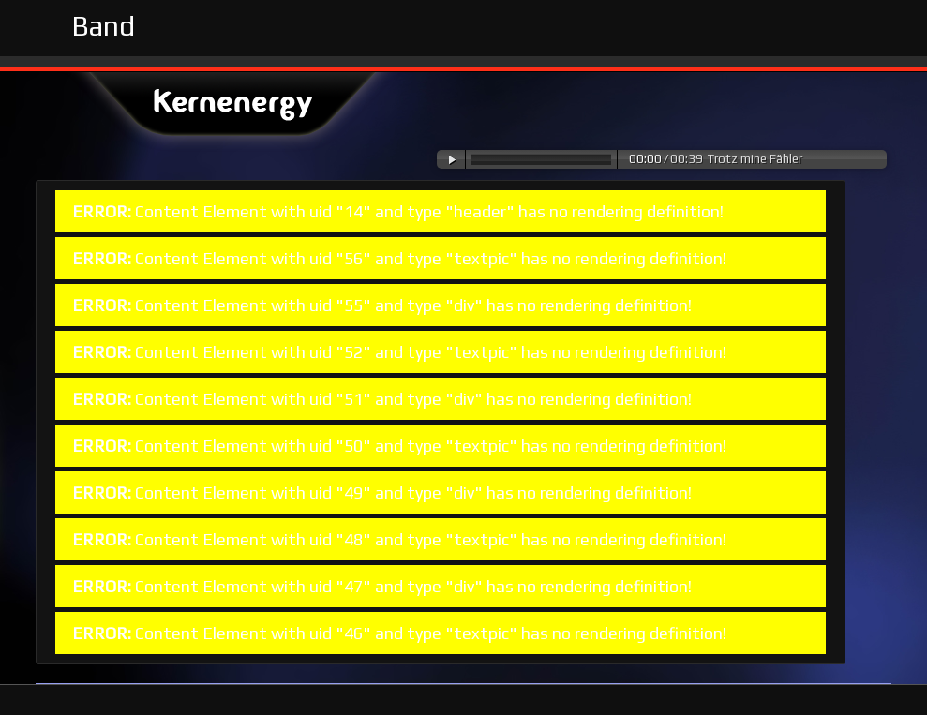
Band (103, 25)
